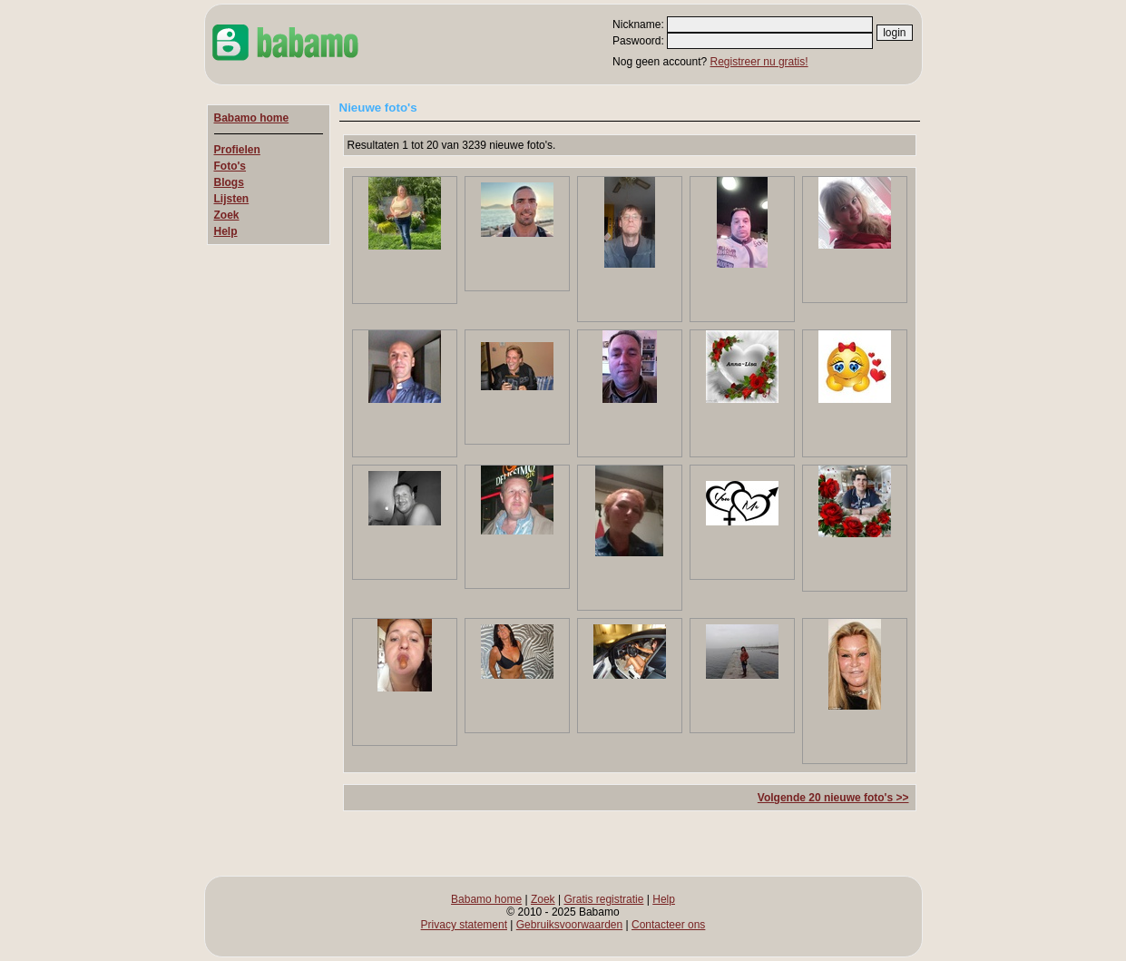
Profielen (237, 149)
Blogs (229, 182)
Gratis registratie (603, 899)
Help (226, 231)
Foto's (230, 166)
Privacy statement (464, 924)
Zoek (227, 215)
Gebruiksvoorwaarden (569, 924)
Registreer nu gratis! (759, 61)
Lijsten (232, 198)
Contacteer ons (668, 924)
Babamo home (251, 118)
